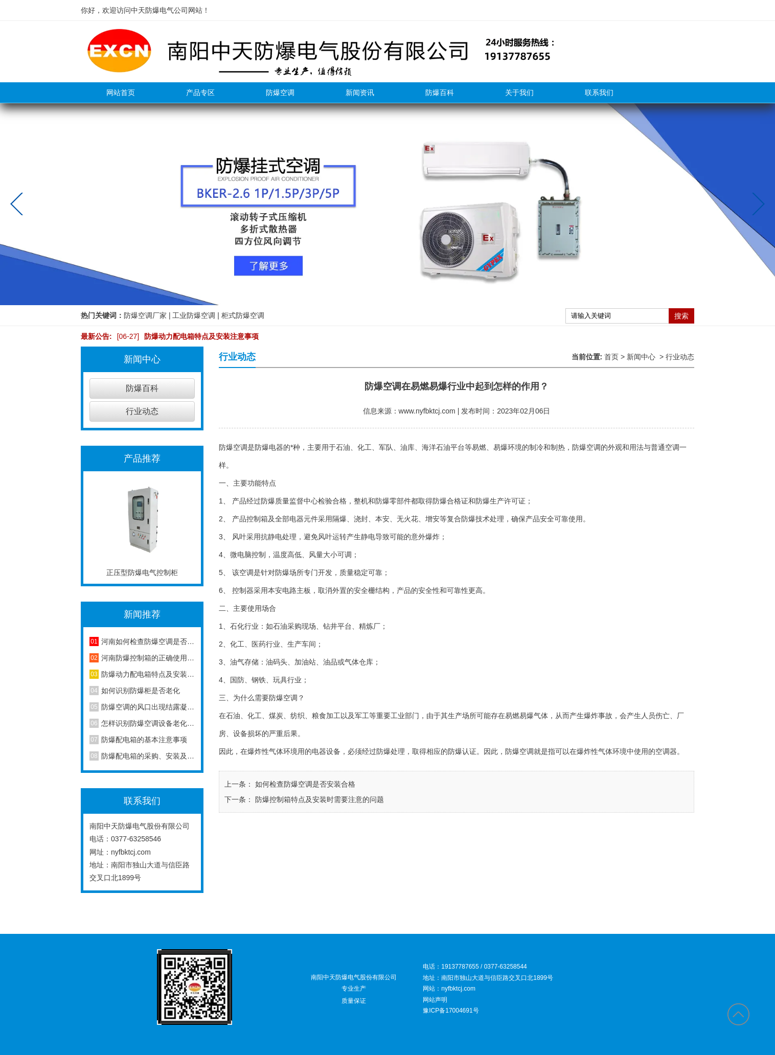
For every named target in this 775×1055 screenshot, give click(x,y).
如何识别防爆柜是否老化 (140, 690)
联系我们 (599, 92)
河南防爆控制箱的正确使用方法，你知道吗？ (148, 658)
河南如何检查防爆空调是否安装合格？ (148, 641)
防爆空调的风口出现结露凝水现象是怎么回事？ (148, 707)
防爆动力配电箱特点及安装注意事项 (185, 336)
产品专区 (200, 92)
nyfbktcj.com (131, 852)
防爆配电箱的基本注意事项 (144, 740)
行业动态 (142, 411)
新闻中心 (641, 357)
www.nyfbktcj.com (427, 411)
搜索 (681, 316)
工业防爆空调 (193, 315)
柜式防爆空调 (242, 315)
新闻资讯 (360, 92)
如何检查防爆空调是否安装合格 (304, 784)
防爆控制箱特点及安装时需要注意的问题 (318, 799)
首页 (611, 357)
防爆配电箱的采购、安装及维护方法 (148, 756)
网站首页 (120, 92)
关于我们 (519, 92)
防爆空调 (280, 92)
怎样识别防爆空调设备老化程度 (148, 723)
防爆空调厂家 (145, 315)
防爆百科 (439, 92)
